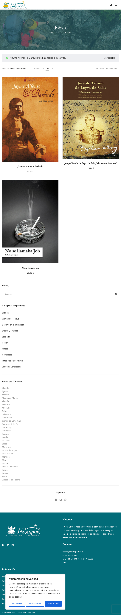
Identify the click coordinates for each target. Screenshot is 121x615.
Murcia (5, 463)
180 (52, 68)
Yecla (4, 476)
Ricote (5, 470)
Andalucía (6, 407)
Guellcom (31, 612)
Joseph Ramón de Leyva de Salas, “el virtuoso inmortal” (90, 163)
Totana (5, 473)
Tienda (60, 33)
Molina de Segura (9, 450)
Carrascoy (6, 427)
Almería (5, 401)
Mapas (5, 348)
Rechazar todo (35, 603)
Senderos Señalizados (11, 366)
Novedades (7, 354)
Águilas (5, 391)
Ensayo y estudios (10, 330)
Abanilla (5, 388)
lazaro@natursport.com (73, 551)
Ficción (5, 342)
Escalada (6, 336)
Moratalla (6, 457)
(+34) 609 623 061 (71, 555)
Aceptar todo (53, 603)
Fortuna (5, 434)
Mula (4, 460)
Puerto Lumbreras (10, 466)
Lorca (4, 443)
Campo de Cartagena (11, 421)
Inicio (52, 33)
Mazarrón (6, 447)
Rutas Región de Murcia (12, 360)
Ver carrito (109, 57)
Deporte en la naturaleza (13, 324)
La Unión (6, 440)
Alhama (5, 394)
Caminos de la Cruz (10, 318)
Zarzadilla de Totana (11, 479)
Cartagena (6, 430)
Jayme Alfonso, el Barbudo (30, 166)
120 (47, 68)
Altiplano (6, 404)
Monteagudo (7, 453)
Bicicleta (5, 312)
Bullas (4, 411)
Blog (4, 603)
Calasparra (6, 414)
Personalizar (17, 603)
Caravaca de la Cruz (10, 424)
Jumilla (5, 437)
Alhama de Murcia (10, 398)
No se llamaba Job (30, 268)
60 (42, 68)
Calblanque (7, 417)
